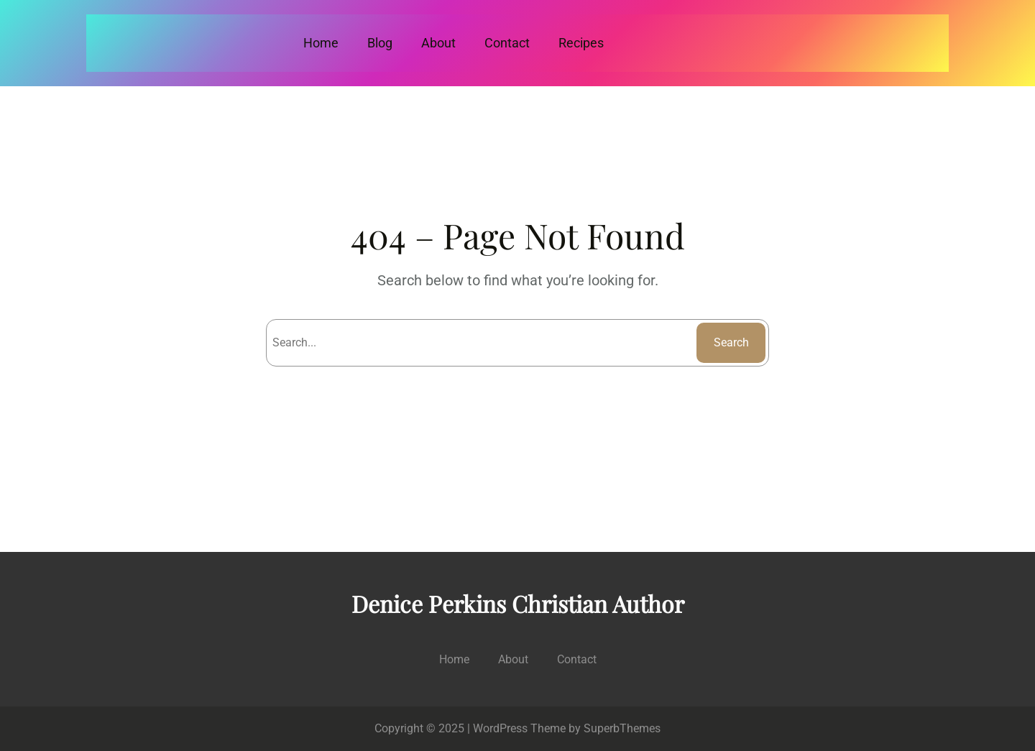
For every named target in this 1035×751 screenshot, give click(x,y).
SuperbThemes (622, 728)
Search (731, 342)
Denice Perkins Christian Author (517, 603)
